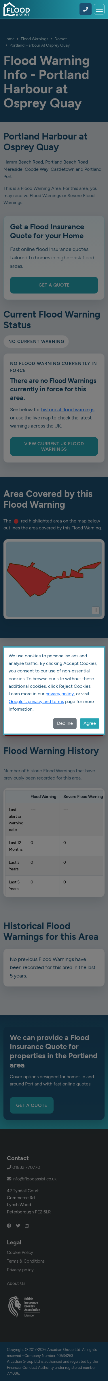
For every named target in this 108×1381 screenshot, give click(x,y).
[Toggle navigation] (99, 9)
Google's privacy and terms (36, 701)
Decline (65, 723)
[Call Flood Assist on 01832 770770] (85, 9)
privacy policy (60, 694)
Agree (90, 723)
